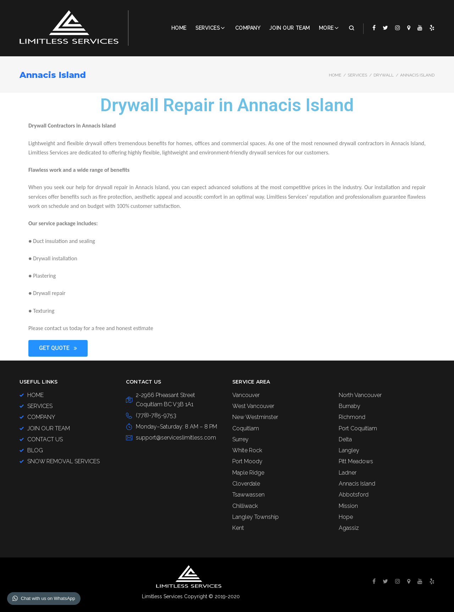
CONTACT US (45, 439)
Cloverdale (246, 483)
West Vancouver (253, 406)
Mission (348, 506)
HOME (35, 395)
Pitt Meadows (356, 461)
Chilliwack (245, 506)
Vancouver (246, 395)
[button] (58, 348)
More (326, 28)
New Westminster (255, 417)
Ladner (347, 472)
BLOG (35, 450)
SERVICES (357, 75)
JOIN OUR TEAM (289, 28)
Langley (349, 450)
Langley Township (255, 517)
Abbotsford (354, 494)
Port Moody (247, 461)
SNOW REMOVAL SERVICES (63, 461)
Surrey (240, 439)
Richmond (352, 417)
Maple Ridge (248, 472)
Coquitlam (245, 428)
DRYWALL (383, 75)
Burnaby (349, 406)
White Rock (247, 450)
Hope (346, 517)
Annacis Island (357, 483)
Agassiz (349, 528)
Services (207, 28)
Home (179, 28)
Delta (345, 439)
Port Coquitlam (358, 428)
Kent (238, 528)
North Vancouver (360, 395)
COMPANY (248, 28)
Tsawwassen (248, 494)
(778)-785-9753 (156, 415)
